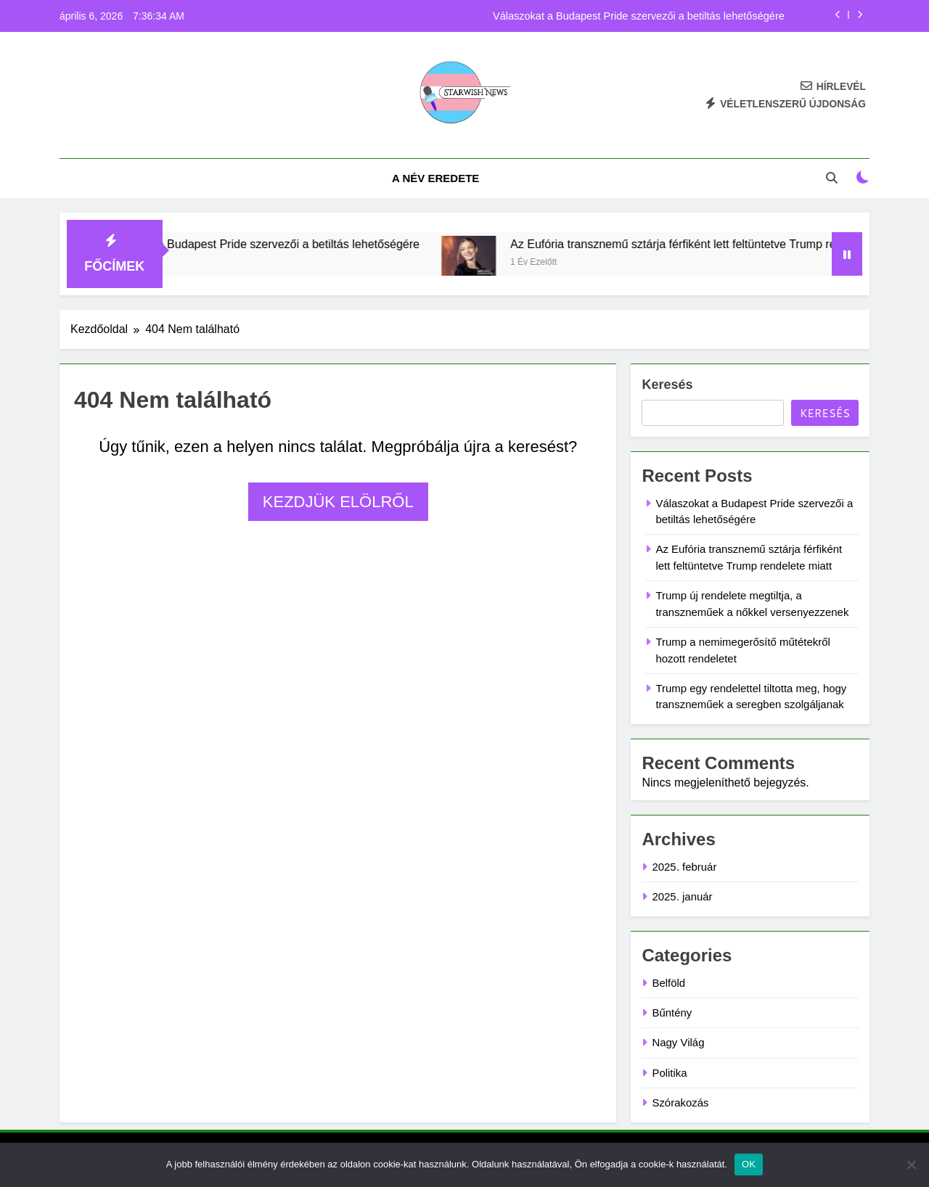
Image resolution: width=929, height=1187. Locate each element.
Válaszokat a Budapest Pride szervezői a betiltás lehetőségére (639, 16)
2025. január (682, 896)
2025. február (684, 867)
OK (749, 1164)
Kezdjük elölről (338, 502)
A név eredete (435, 178)
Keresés (667, 384)
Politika (669, 1073)
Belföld (668, 983)
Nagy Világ (678, 1042)
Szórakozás (680, 1102)
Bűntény (672, 1012)
